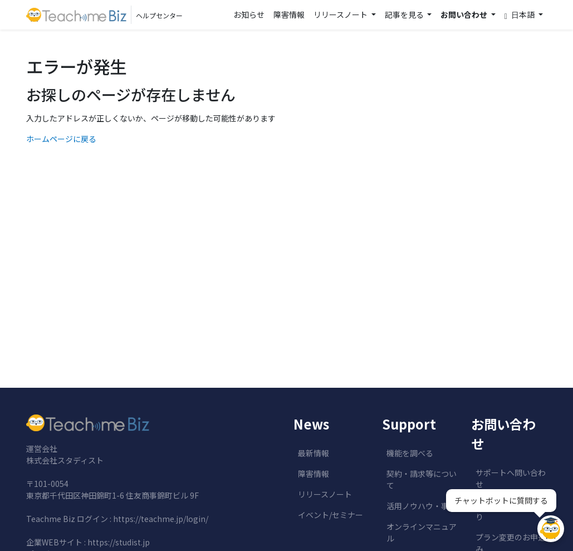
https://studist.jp (118, 542)
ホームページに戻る (61, 138)
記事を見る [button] (405, 14)
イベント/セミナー (330, 514)
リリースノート (325, 494)
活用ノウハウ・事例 (421, 505)
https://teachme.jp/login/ (160, 518)
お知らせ (249, 14)
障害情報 (289, 14)
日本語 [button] (520, 15)
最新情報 (313, 453)
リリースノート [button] (341, 14)
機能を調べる (409, 453)
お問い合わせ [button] (464, 14)
